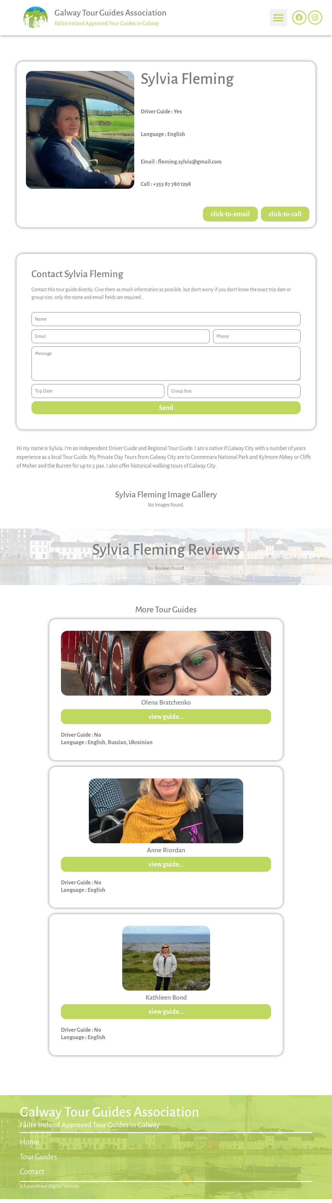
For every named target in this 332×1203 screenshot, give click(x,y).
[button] (278, 17)
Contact (32, 1172)
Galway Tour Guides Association (110, 12)
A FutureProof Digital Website (49, 1186)
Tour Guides (38, 1157)
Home (30, 1142)
